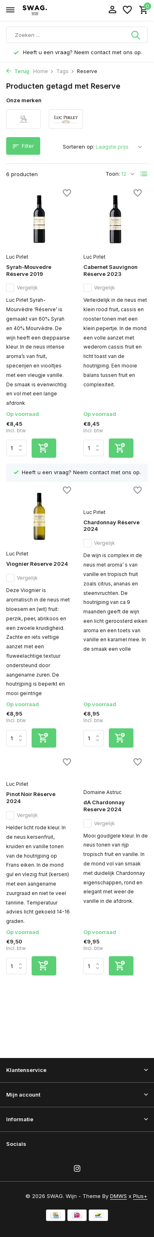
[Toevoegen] (44, 448)
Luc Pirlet (17, 257)
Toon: (113, 173)
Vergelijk (22, 287)
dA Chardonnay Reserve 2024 (104, 805)
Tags (65, 71)
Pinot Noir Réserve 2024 (30, 797)
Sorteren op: (78, 146)
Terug (17, 71)
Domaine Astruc (102, 792)
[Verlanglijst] (127, 10)
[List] (144, 174)
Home (43, 71)
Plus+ (140, 1196)
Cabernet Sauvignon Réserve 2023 (110, 270)
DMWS (118, 1196)
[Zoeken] (77, 35)
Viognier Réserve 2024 (37, 563)
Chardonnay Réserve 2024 (111, 525)
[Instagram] (77, 1169)
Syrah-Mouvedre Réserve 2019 (28, 270)
